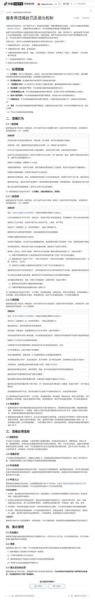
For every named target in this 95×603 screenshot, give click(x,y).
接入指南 (66, 4)
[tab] (66, 3)
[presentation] (72, 4)
